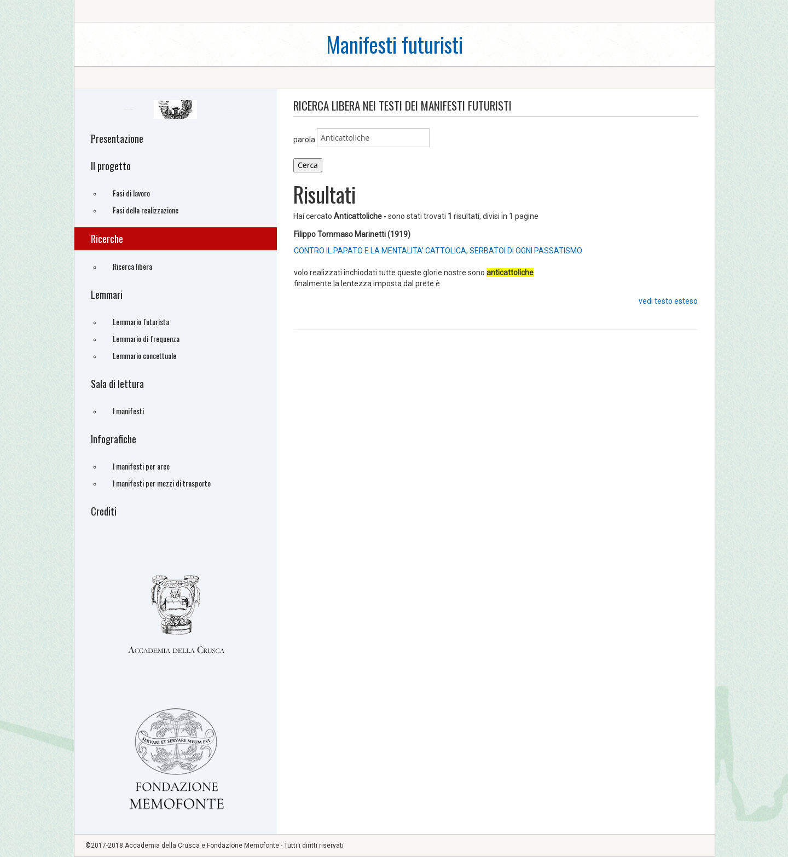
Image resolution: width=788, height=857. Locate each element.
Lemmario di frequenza (146, 338)
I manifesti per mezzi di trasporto (162, 483)
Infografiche (113, 439)
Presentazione (117, 138)
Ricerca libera (132, 266)
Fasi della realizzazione (145, 210)
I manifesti (128, 410)
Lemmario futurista (141, 321)
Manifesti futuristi (394, 44)
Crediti (104, 511)
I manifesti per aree (141, 466)
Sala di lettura (117, 384)
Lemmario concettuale (144, 355)
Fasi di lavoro (131, 193)
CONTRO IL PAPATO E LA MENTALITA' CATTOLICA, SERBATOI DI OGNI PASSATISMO (438, 250)
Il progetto (111, 166)
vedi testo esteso (668, 301)
